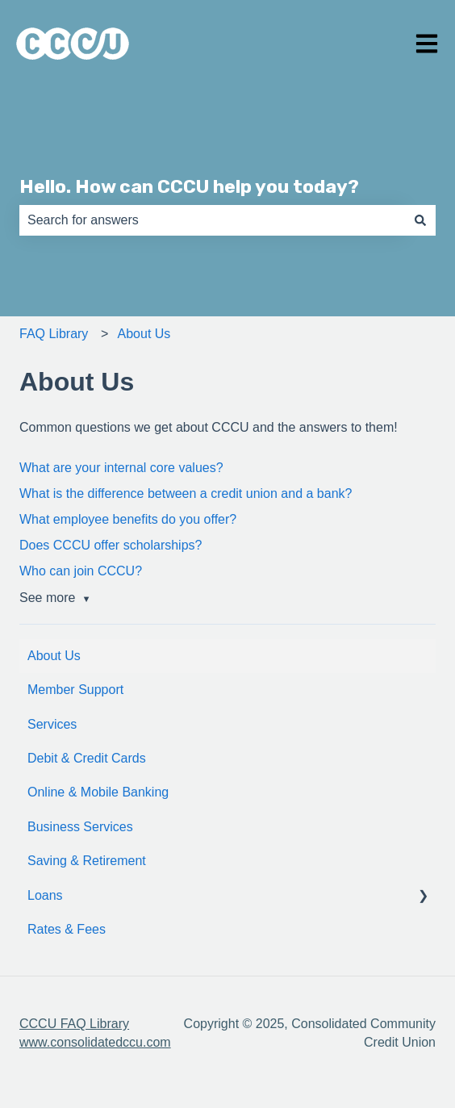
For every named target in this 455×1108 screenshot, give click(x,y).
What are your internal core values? (121, 468)
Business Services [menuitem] (80, 827)
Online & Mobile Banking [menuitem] (98, 792)
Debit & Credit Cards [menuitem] (86, 758)
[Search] (420, 220)
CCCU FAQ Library (74, 1024)
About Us (144, 334)
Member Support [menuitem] (75, 689)
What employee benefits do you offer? (127, 519)
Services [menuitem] (52, 724)
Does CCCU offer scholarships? (110, 545)
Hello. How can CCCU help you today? (189, 186)
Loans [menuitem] (45, 895)
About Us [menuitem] (54, 656)
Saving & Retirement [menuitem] (86, 861)
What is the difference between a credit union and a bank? (185, 493)
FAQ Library (53, 334)
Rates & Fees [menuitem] (66, 929)
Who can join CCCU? (80, 571)
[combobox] (212, 220)
